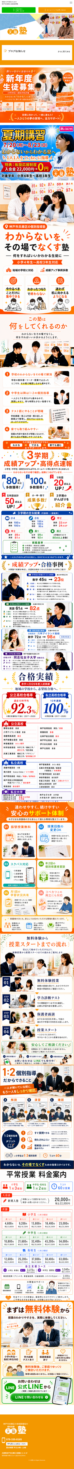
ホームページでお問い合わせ (56, 10)
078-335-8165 (14, 1439)
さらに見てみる (64, 52)
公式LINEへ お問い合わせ (20, 10)
